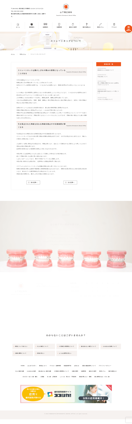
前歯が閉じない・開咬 (87, 381)
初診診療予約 (68, 365)
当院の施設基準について (92, 365)
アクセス (114, 27)
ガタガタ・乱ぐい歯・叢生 (26, 381)
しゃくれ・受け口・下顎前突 (69, 381)
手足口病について (103, 75)
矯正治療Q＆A (66, 375)
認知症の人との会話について (106, 69)
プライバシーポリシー (109, 365)
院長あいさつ (41, 365)
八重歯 (40, 381)
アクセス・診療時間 (54, 365)
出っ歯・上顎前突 (51, 381)
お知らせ (78, 365)
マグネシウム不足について (105, 98)
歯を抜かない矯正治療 (48, 370)
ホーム (18, 27)
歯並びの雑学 (73, 27)
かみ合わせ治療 (33, 370)
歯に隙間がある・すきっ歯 (105, 381)
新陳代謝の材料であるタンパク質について (108, 91)
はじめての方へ (28, 365)
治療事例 (59, 27)
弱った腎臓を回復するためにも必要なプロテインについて (108, 83)
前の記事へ (33, 182)
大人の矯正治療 (20, 370)
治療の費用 (81, 370)
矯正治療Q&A (87, 27)
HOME (18, 365)
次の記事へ (71, 182)
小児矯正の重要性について (66, 370)
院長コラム (100, 27)
